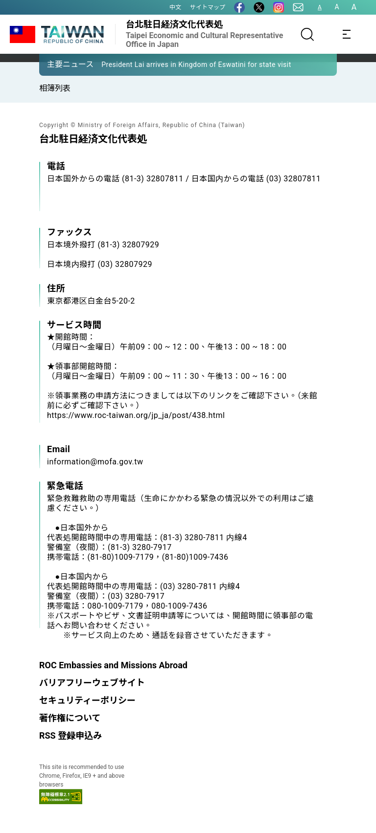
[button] (54, 64)
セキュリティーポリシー (87, 700)
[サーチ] (307, 34)
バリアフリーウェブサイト (92, 683)
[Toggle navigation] (346, 34)
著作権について (69, 718)
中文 (175, 7)
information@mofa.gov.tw (95, 461)
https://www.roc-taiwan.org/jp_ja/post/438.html (136, 415)
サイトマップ (207, 7)
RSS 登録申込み (70, 735)
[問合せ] (298, 7)
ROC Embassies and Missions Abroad (113, 665)
